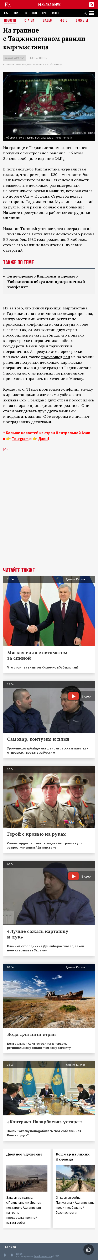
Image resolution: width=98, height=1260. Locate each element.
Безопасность (38, 57)
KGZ (16, 13)
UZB (44, 13)
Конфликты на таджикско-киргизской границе (32, 64)
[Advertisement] (49, 516)
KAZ (6, 13)
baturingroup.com (43, 1256)
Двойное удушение (24, 1154)
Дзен (43, 438)
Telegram (20, 438)
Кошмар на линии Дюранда (73, 1157)
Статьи (29, 21)
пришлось (12, 378)
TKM (34, 13)
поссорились (15, 335)
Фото (63, 21)
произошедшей (55, 356)
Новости (10, 21)
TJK (25, 13)
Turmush (28, 228)
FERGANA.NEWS (49, 4)
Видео (47, 21)
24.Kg (60, 158)
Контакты (10, 1246)
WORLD (55, 13)
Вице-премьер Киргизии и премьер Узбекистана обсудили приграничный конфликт (46, 281)
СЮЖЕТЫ (82, 21)
